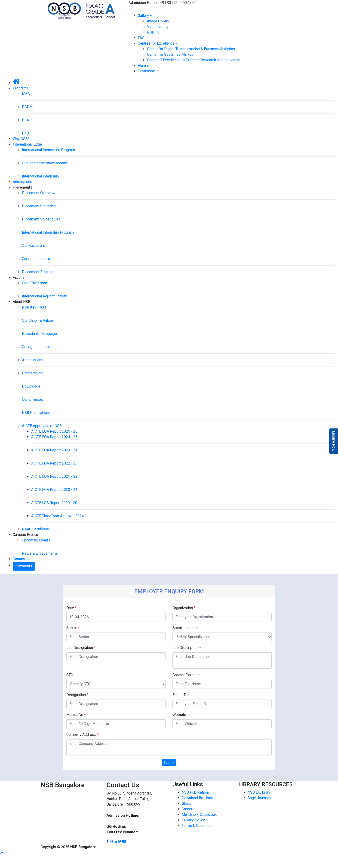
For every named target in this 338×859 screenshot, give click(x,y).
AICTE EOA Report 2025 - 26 (54, 431)
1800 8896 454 (151, 832)
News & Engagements (40, 553)
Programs (21, 88)
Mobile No (76, 714)
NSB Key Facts (34, 307)
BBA (25, 120)
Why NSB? (21, 139)
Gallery (145, 15)
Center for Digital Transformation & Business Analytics (191, 49)
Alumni (143, 65)
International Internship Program (48, 232)
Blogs (186, 803)
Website (179, 714)
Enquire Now (334, 441)
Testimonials (148, 71)
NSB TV (153, 32)
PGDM (27, 107)
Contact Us (21, 559)
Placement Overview (38, 193)
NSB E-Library (259, 792)
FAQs (142, 38)
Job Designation (80, 647)
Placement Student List (41, 219)
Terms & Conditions (197, 825)
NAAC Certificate (35, 529)
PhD (25, 133)
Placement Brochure (38, 272)
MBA (26, 94)
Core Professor (34, 283)
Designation (77, 695)
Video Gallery (158, 26)
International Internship (40, 176)
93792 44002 (137, 826)
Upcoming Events (36, 540)
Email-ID (180, 695)
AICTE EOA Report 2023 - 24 (54, 450)
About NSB (21, 302)
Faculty (18, 277)
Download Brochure (197, 798)
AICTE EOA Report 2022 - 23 (54, 463)
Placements (22, 187)
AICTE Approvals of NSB (42, 426)
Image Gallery (158, 21)
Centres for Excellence (158, 43)
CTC (69, 675)
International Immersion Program (48, 150)
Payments (24, 566)
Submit (169, 762)
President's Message (39, 333)
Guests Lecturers (36, 259)
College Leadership (38, 347)
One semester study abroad (44, 163)
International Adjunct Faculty (44, 296)
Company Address (82, 734)
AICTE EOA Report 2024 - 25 (54, 437)
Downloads (31, 386)
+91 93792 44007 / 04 (178, 2)
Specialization (185, 628)
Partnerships (32, 373)
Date (71, 608)
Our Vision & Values (38, 320)
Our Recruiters (33, 245)
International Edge (27, 144)
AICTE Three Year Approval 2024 (57, 516)
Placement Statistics (39, 206)
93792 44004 (117, 821)
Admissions (22, 182)
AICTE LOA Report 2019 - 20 (54, 503)
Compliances (32, 399)
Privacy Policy (193, 820)
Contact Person (186, 675)
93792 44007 (151, 815)
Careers (188, 809)
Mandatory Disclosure (199, 814)
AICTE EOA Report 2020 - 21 (54, 489)
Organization (183, 608)
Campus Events (25, 534)
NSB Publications (36, 412)
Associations (32, 360)
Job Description (186, 647)
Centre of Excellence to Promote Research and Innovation (193, 60)
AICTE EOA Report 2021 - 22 (54, 476)
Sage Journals (259, 798)
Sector (73, 628)
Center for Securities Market (170, 54)
